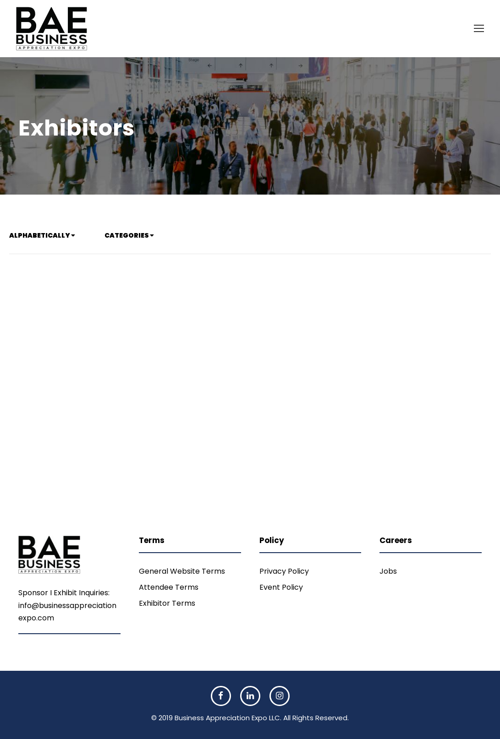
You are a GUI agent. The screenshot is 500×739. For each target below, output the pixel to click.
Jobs (388, 571)
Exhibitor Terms (167, 603)
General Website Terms (182, 571)
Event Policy (281, 587)
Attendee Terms (168, 587)
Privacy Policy (284, 571)
